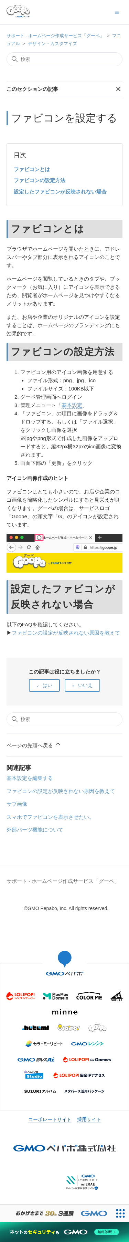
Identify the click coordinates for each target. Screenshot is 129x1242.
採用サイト (89, 1119)
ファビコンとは (32, 169)
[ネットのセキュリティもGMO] (64, 1232)
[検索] (65, 59)
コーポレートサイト (50, 1119)
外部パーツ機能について (35, 830)
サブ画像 (17, 804)
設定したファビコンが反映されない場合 (60, 192)
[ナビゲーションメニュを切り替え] (117, 12)
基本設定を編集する (30, 778)
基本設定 (72, 405)
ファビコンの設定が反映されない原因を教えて (66, 633)
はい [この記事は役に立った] (47, 685)
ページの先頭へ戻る (34, 744)
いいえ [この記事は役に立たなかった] (85, 685)
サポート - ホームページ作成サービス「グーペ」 (56, 35)
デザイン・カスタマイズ (52, 43)
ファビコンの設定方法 (39, 180)
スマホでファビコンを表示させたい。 (50, 817)
